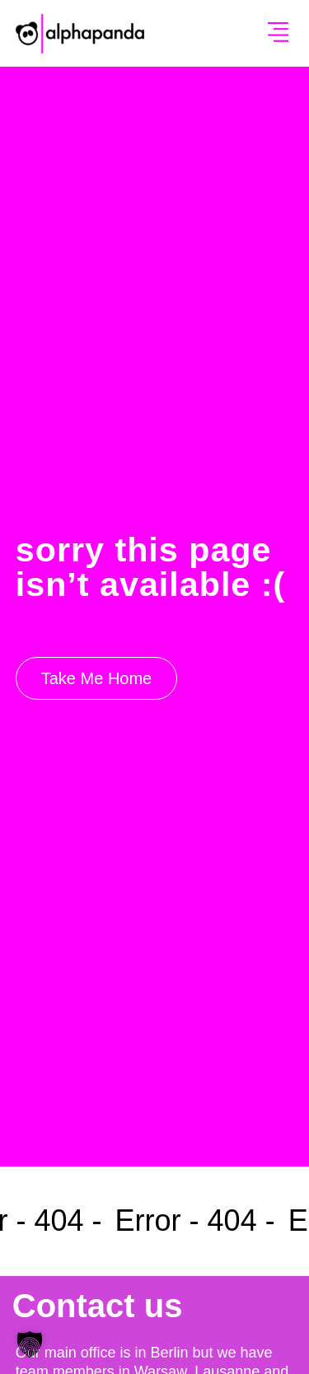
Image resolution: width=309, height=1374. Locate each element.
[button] (278, 33)
